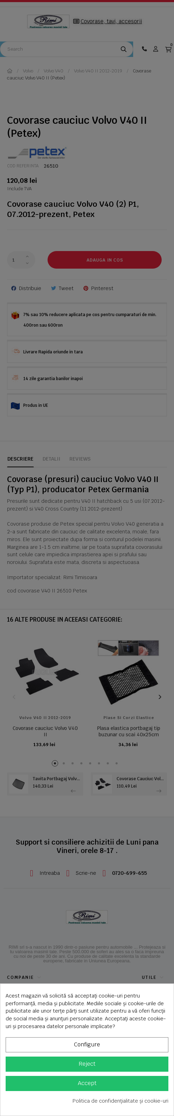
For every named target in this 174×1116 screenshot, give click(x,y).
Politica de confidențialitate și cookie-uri (120, 1101)
